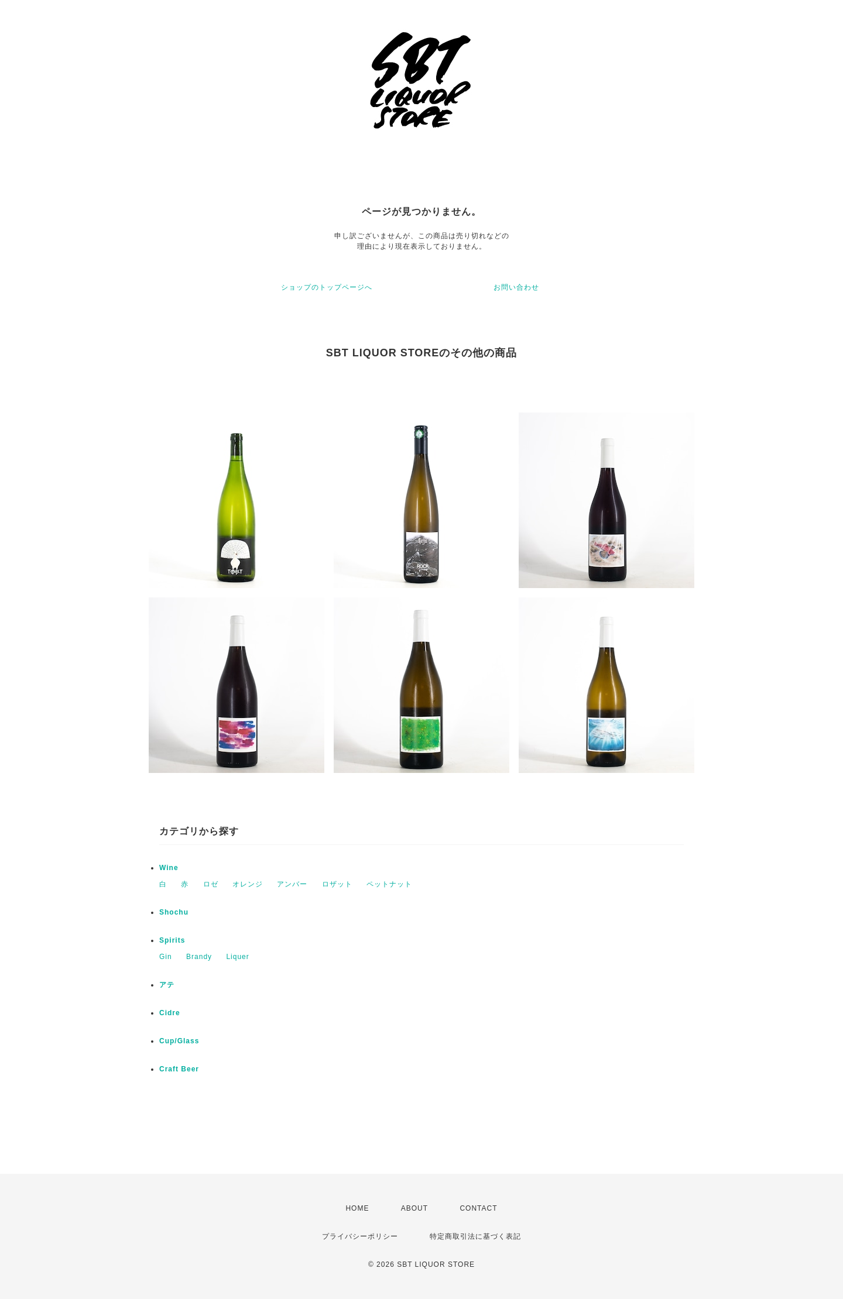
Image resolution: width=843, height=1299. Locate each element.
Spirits (172, 940)
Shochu (174, 912)
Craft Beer (179, 1069)
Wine (169, 868)
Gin (165, 957)
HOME (357, 1208)
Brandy (199, 957)
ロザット (337, 884)
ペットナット (389, 884)
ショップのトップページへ (326, 287)
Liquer (237, 957)
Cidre (169, 1013)
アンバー (292, 884)
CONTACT (478, 1208)
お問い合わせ (516, 287)
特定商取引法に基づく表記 (475, 1236)
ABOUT (414, 1208)
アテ (166, 985)
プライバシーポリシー (360, 1236)
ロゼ (210, 884)
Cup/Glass (179, 1041)
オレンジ (247, 884)
